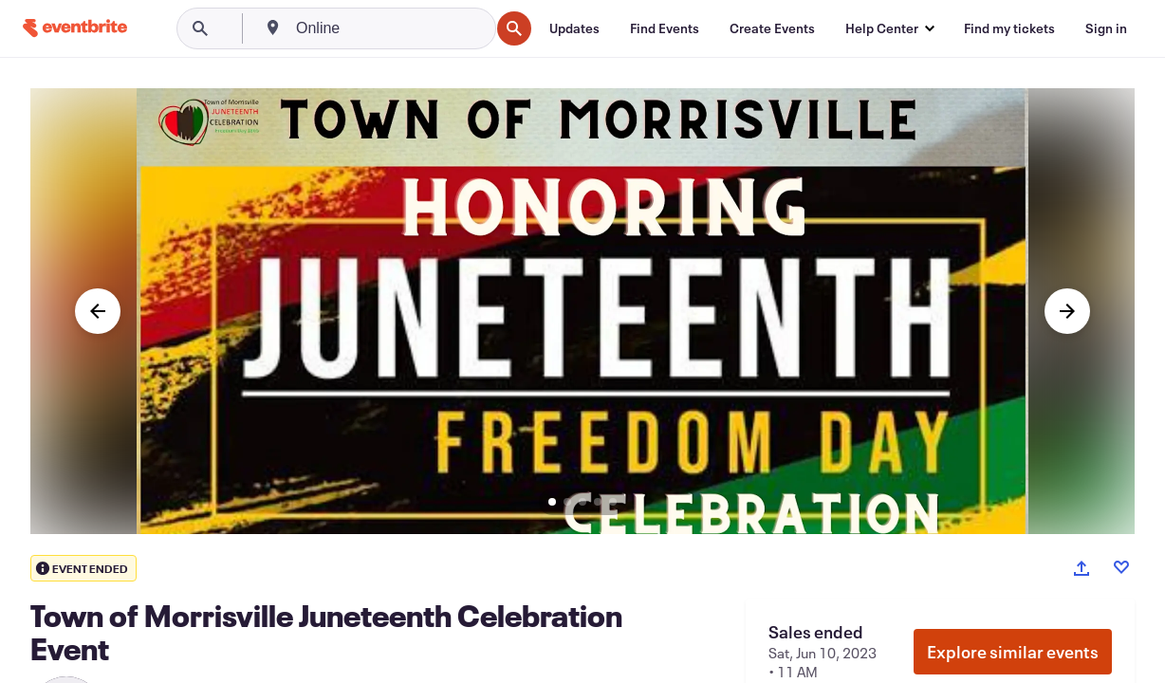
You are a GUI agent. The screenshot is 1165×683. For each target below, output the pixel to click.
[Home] (75, 28)
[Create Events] (772, 28)
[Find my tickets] (1009, 28)
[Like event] (1121, 567)
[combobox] (391, 28)
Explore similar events (1013, 651)
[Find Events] (664, 28)
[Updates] (574, 28)
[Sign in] (1106, 28)
